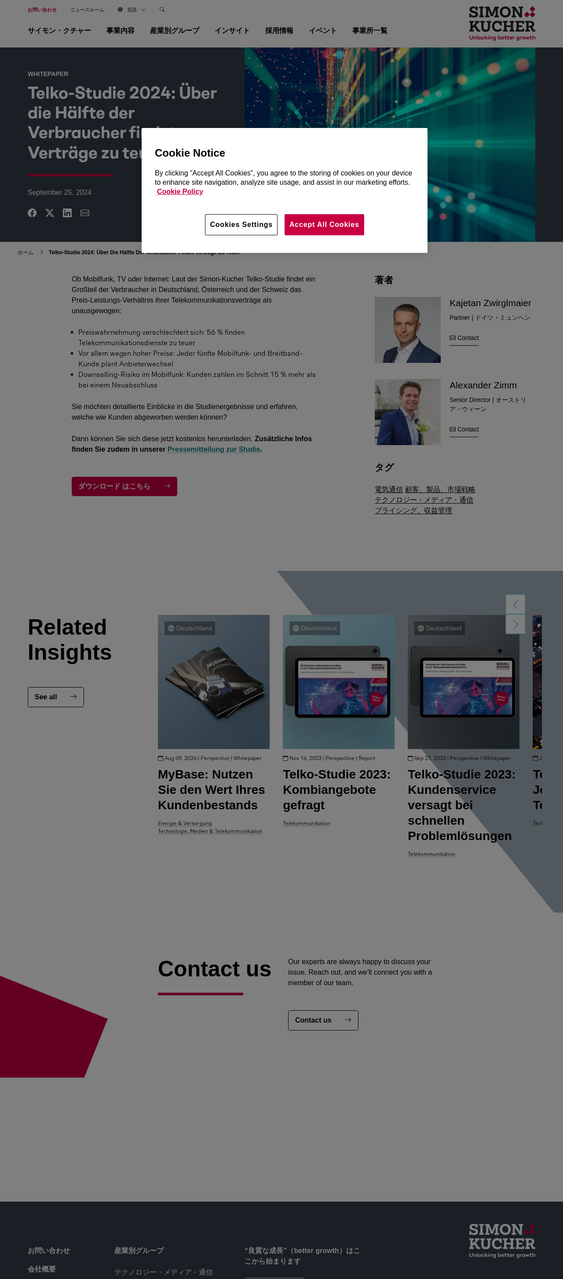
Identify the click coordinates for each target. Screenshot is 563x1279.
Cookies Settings (241, 224)
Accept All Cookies (324, 224)
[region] (285, 190)
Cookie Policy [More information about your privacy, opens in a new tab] (180, 191)
